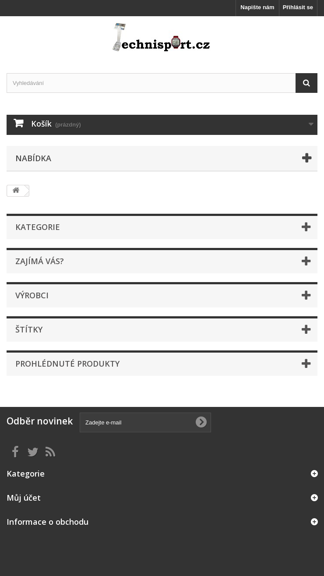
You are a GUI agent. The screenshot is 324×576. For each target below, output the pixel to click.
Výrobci (32, 295)
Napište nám (257, 7)
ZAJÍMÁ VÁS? (39, 261)
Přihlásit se (298, 7)
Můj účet (24, 497)
